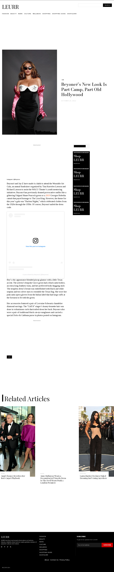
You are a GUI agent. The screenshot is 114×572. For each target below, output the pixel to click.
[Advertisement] (57, 35)
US (63, 79)
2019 (48, 195)
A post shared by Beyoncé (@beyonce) (35, 274)
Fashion (83, 473)
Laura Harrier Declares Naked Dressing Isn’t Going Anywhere (93, 477)
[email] (89, 545)
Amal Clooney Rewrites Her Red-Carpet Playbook (13, 477)
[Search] (107, 5)
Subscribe (107, 545)
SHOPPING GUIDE (79, 146)
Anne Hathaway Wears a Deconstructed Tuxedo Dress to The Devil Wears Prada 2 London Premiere (53, 479)
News (3, 473)
